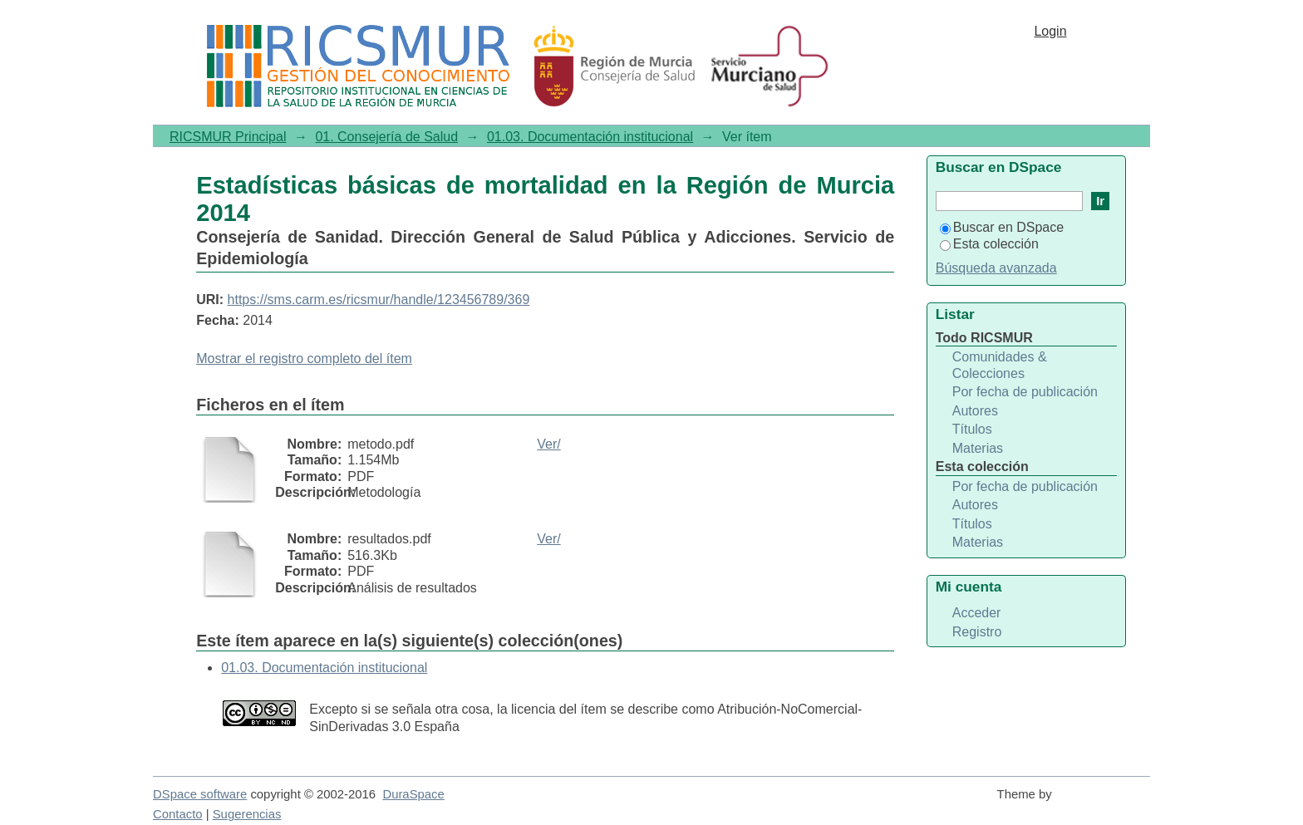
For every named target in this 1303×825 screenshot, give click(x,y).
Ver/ (548, 444)
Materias (977, 448)
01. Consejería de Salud (386, 137)
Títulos (972, 429)
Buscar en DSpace (1002, 227)
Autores (975, 411)
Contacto (178, 814)
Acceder (976, 613)
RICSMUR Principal (228, 137)
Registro (977, 632)
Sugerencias (247, 814)
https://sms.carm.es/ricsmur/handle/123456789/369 (379, 299)
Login (1050, 31)
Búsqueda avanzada (996, 268)
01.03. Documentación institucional (590, 137)
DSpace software (200, 794)
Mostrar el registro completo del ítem (304, 358)
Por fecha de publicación (1025, 392)
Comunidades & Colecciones (999, 365)
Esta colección (989, 244)
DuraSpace (413, 794)
